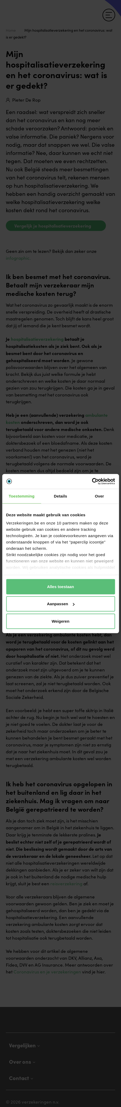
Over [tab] (99, 496)
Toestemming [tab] (22, 496)
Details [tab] (60, 496)
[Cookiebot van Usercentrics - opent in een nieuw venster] (92, 481)
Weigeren (60, 621)
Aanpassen (60, 604)
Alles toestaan (60, 586)
